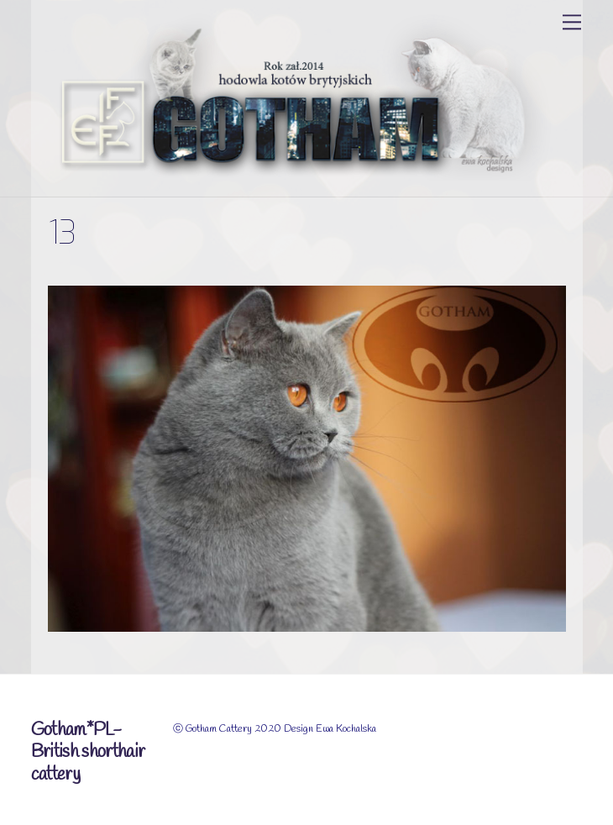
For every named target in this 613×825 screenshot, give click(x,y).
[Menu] (572, 22)
